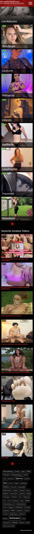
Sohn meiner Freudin (8, 526)
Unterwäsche (13, 493)
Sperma (19, 478)
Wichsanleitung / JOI (8, 504)
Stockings (15, 500)
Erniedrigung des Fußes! (8, 401)
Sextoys (22, 490)
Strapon (16, 490)
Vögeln (16, 483)
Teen (4, 478)
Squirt (28, 493)
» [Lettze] (31, 224)
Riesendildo (22, 487)
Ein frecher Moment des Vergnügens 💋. (12, 429)
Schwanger (6, 497)
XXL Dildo (27, 507)
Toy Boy (5, 514)
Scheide (17, 471)
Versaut (14, 522)
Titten (13, 510)
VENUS (5, 518)
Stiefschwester (7, 490)
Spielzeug (5, 510)
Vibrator (27, 510)
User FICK (14, 487)
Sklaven (5, 493)
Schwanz (14, 518)
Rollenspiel (6, 475)
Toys (23, 518)
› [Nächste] (28, 224)
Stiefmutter (26, 497)
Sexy (27, 500)
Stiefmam (10, 478)
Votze (4, 507)
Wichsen (6, 487)
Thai (9, 500)
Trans (10, 483)
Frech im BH (4, 457)
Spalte (23, 471)
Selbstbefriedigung (16, 475)
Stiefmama (22, 514)
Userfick (27, 478)
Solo (4, 500)
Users (28, 490)
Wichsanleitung (8, 471)
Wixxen (26, 475)
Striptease (19, 510)
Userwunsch (6, 522)
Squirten (22, 522)
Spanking (22, 493)
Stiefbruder (23, 483)
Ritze (28, 471)
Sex (5, 483)
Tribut (21, 500)
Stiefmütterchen (21, 504)
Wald (27, 522)
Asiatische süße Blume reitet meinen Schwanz (14, 344)
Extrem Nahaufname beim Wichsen (11, 316)
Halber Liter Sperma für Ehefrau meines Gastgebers (16, 372)
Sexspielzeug (13, 514)
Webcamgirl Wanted (26, 530)
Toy (20, 497)
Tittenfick (14, 497)
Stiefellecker (19, 507)
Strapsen (11, 507)
